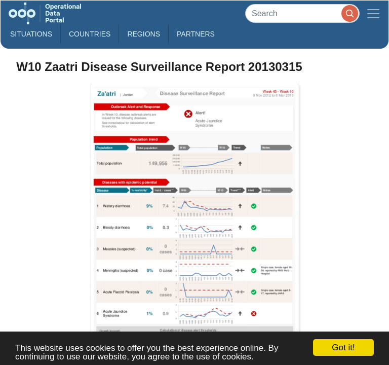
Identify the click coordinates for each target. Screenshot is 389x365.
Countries (89, 34)
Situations (31, 34)
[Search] (302, 13)
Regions (143, 34)
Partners (196, 34)
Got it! (343, 347)
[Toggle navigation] (373, 13)
